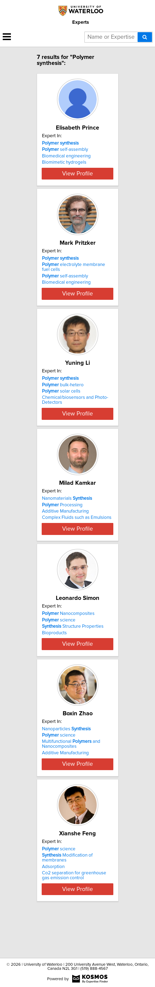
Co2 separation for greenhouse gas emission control (74, 919)
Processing (62, 524)
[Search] (145, 37)
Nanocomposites (68, 643)
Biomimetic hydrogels (64, 162)
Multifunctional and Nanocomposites (71, 783)
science (58, 649)
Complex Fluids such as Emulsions (76, 537)
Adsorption (53, 910)
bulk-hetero (63, 399)
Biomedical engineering (66, 156)
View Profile (77, 183)
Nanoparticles (66, 767)
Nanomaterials (67, 518)
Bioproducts (54, 662)
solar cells (61, 405)
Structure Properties (73, 655)
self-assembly (65, 149)
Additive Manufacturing (65, 530)
